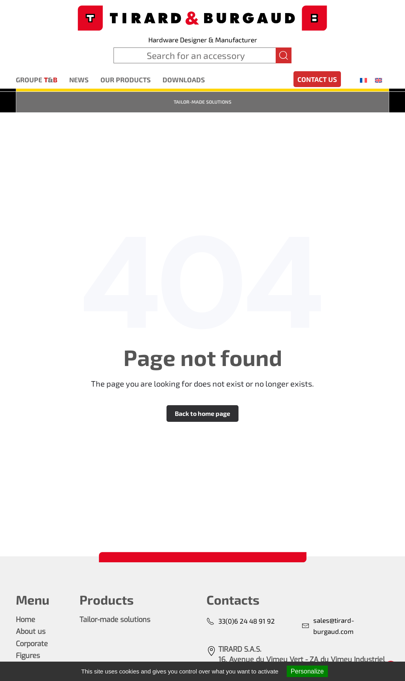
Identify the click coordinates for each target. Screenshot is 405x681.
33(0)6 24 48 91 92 (240, 621)
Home (25, 619)
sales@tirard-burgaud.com (328, 625)
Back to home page (202, 413)
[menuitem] (363, 79)
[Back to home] (202, 17)
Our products (125, 79)
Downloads (184, 79)
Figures (28, 655)
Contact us (317, 79)
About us (30, 631)
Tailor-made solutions (202, 101)
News (79, 79)
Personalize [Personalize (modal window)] (307, 671)
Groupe (36, 79)
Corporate (32, 644)
